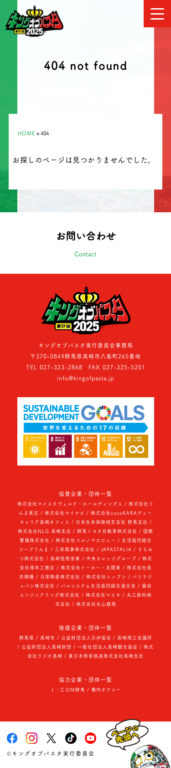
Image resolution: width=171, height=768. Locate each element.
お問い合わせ (85, 245)
